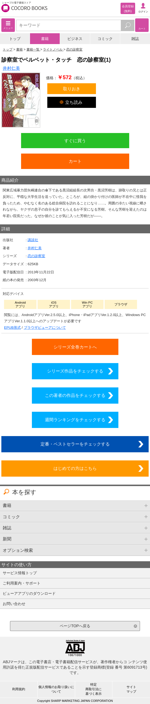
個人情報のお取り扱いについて (56, 689)
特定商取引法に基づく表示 (93, 689)
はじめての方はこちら (75, 468)
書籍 (45, 38)
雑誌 (135, 38)
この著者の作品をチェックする (75, 395)
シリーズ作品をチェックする (75, 370)
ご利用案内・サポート (22, 583)
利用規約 (18, 689)
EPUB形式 (12, 328)
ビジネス (74, 38)
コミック (105, 38)
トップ (15, 38)
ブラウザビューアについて (45, 328)
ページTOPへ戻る (75, 626)
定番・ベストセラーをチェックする (75, 443)
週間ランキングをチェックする (75, 419)
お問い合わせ (14, 604)
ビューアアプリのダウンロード (29, 593)
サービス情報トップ (20, 573)
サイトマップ (131, 689)
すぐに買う (75, 140)
